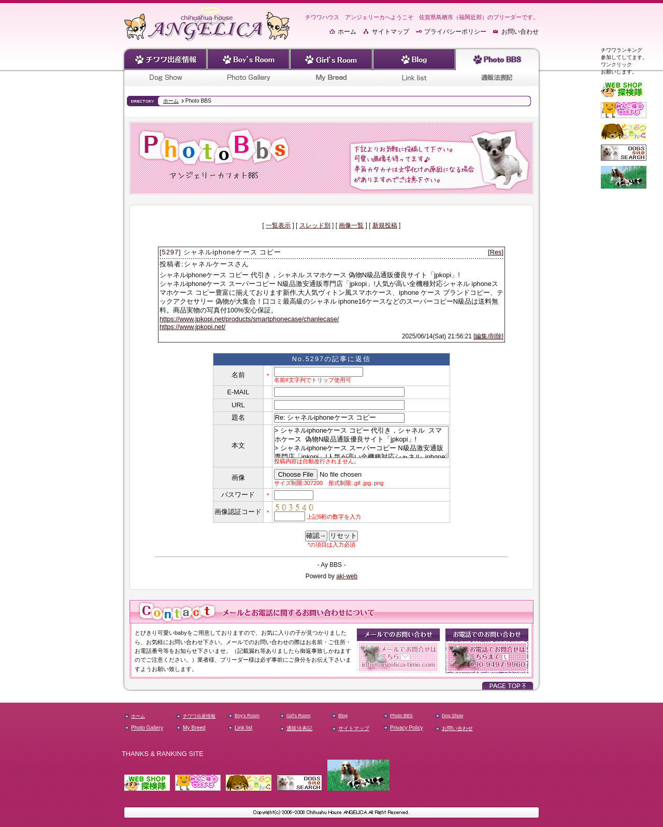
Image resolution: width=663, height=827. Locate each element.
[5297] (170, 252)
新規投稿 (384, 225)
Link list (243, 728)
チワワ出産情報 (199, 716)
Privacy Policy (406, 728)
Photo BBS (401, 715)
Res (496, 252)
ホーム (347, 31)
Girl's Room (298, 715)
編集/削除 (488, 336)
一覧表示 (278, 225)
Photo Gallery (147, 728)
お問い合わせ (520, 31)
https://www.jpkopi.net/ (192, 327)
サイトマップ (390, 31)
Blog (343, 715)
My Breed (194, 728)
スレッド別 (314, 225)
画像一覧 (351, 225)
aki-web (346, 576)
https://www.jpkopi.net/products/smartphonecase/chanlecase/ (249, 319)
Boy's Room (247, 715)
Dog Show (452, 715)
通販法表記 (299, 728)
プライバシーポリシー (455, 31)
